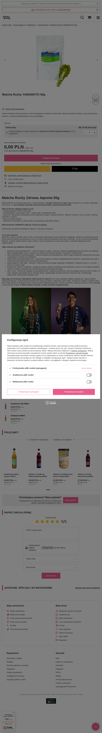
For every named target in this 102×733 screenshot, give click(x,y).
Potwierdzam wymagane (29, 392)
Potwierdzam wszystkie (74, 392)
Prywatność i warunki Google (77, 353)
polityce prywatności (79, 351)
